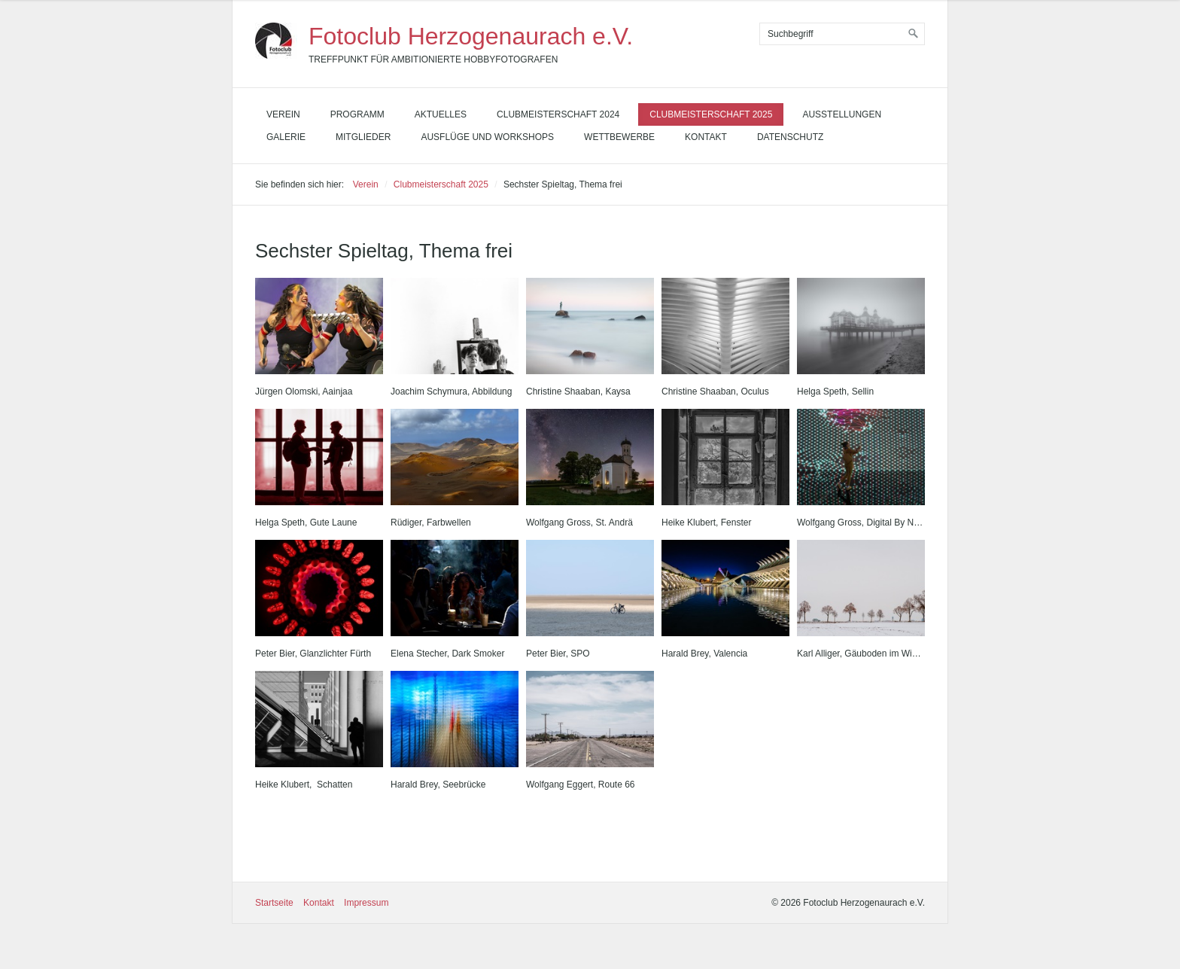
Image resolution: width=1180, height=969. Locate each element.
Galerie (286, 137)
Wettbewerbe (619, 137)
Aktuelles (441, 114)
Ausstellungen (841, 114)
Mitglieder (363, 137)
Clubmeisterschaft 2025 (710, 114)
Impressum (366, 902)
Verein (283, 114)
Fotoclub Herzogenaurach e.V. (471, 36)
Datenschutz (790, 137)
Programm (357, 114)
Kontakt (706, 137)
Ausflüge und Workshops (487, 137)
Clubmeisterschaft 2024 (558, 114)
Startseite (274, 902)
